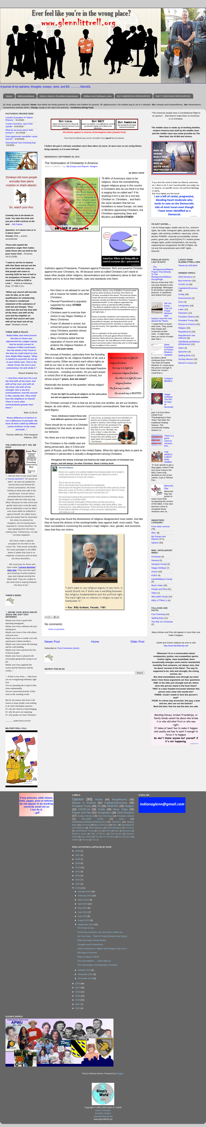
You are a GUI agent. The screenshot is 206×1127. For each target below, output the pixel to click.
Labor (181, 309)
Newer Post (52, 641)
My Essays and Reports (77, 166)
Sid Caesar (17, 224)
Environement (184, 298)
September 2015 (86, 924)
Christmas (156, 556)
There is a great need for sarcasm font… (169, 441)
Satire (181, 348)
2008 (78, 859)
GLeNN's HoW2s (103, 1113)
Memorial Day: (168, 487)
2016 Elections (125, 812)
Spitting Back (157, 618)
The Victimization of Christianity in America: (97, 965)
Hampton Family (159, 564)
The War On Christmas (162, 622)
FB (99, 806)
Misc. (153, 533)
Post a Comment (56, 629)
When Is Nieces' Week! (88, 957)
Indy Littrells (86, 837)
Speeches (183, 352)
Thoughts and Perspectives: (90, 944)
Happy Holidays (158, 568)
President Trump (186, 320)
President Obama (186, 317)
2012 (78, 875)
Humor (154, 571)
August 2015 (84, 920)
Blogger (119, 1073)
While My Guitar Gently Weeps (91, 940)
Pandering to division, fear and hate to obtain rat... (100, 932)
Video (154, 593)
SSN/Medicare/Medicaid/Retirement (189, 343)
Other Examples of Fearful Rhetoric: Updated (168, 349)
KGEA (154, 575)
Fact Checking (158, 614)
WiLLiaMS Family (159, 596)
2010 (78, 867)
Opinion (155, 543)
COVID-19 (183, 284)
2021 (78, 1004)
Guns (180, 302)
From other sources (160, 526)
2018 (78, 992)
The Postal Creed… (86, 928)
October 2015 (84, 970)
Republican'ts (184, 332)
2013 (78, 879)
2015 (78, 888)
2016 (78, 983)
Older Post (137, 641)
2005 (78, 851)
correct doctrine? (16, 479)
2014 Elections (124, 837)
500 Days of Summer (87, 952)
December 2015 (85, 978)
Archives (86, 825)
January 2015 (84, 891)
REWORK (112, 806)
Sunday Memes (185, 359)
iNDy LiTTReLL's (159, 600)
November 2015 (85, 974)
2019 (78, 996)
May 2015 (83, 908)
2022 (78, 1008)
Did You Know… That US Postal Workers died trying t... (103, 936)
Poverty (85, 840)
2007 (78, 855)
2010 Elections (96, 828)
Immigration (183, 305)
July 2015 (83, 916)
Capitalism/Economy (188, 288)
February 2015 (85, 895)
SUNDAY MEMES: (168, 379)
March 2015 (84, 900)
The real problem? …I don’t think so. (94, 961)
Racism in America (187, 324)
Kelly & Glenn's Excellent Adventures (59, 96)
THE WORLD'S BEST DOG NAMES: (168, 457)
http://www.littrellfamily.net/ (176, 645)
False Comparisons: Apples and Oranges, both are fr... (102, 948)
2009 (78, 863)
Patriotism (183, 313)
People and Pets (159, 589)
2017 (78, 987)
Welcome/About (26, 96)
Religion (94, 166)
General (155, 560)
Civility (181, 294)
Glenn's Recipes (103, 1110)
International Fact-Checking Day (20, 143)
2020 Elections (185, 277)
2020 (78, 1000)
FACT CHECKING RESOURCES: (173, 96)
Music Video (157, 585)
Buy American (184, 280)
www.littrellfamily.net (103, 1116)
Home (9, 96)
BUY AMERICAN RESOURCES (133, 96)
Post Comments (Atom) (68, 648)
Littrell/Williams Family (161, 579)
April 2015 (83, 904)
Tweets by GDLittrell (187, 265)
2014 (78, 884)
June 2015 (83, 912)
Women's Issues (186, 363)
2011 (78, 871)
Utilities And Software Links (97, 96)
